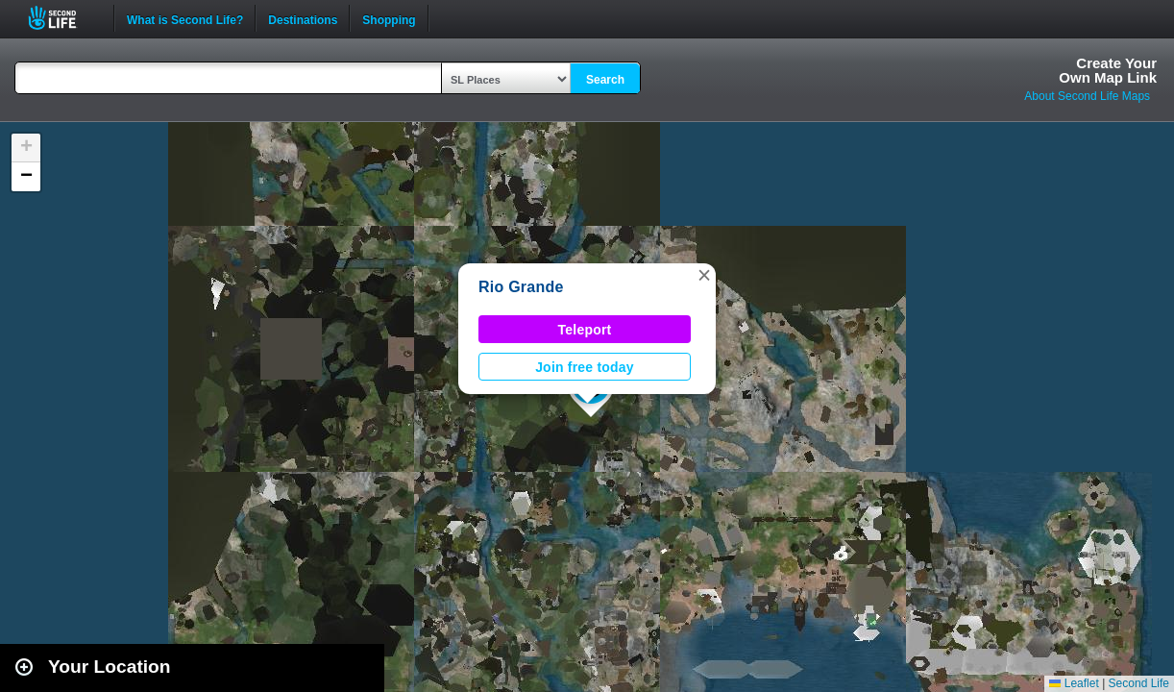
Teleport (585, 329)
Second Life (63, 18)
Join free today (584, 367)
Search (605, 79)
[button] (704, 274)
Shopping (388, 18)
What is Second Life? (185, 18)
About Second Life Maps (1087, 96)
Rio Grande (521, 287)
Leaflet (1073, 683)
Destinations (302, 18)
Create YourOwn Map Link (1108, 70)
